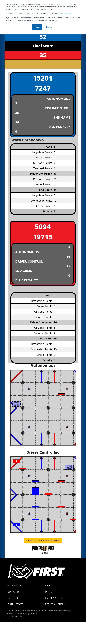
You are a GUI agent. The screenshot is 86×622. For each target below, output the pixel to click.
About (49, 585)
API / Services (14, 585)
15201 (43, 77)
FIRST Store (13, 598)
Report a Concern (55, 604)
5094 (43, 226)
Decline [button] (49, 27)
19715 (43, 236)
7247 (43, 88)
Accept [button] (37, 27)
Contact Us (13, 591)
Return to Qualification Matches (43, 540)
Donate (49, 591)
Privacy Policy (63, 14)
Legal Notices (15, 604)
